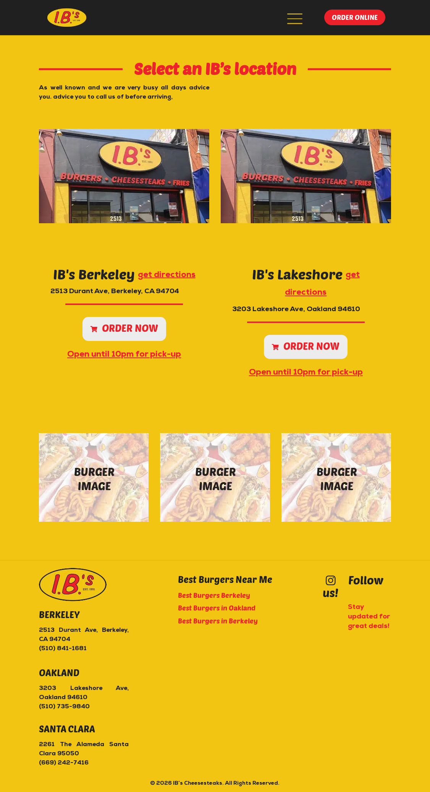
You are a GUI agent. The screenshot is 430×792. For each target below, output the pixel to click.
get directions (167, 275)
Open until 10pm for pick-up (124, 355)
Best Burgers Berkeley (214, 595)
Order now (124, 328)
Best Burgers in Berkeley (218, 621)
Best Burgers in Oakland (216, 608)
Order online (355, 17)
